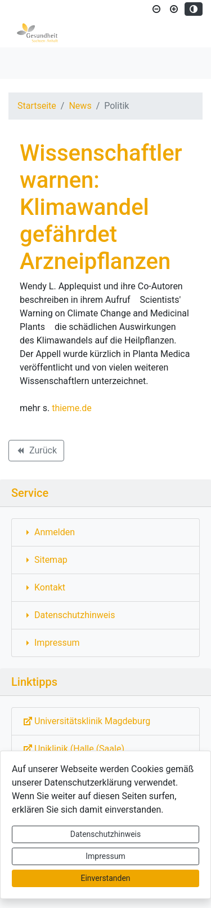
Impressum (105, 856)
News (80, 105)
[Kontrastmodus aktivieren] (194, 9)
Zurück (36, 452)
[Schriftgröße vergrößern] (174, 9)
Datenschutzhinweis (105, 834)
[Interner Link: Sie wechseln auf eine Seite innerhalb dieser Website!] (105, 532)
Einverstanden (105, 878)
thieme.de (72, 408)
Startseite (36, 105)
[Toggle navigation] (25, 63)
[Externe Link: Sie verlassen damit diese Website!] (105, 721)
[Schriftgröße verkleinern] (156, 9)
